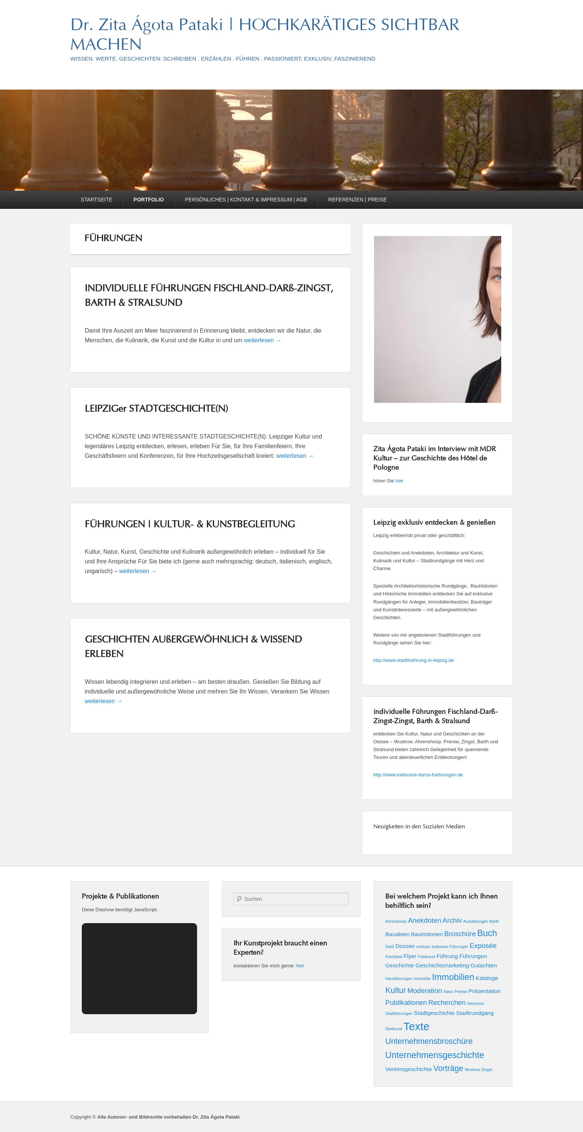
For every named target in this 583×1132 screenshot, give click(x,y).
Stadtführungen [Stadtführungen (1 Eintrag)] (398, 1013)
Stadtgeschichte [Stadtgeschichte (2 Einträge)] (434, 1013)
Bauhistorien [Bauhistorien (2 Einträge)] (427, 934)
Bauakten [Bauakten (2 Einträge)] (397, 934)
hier (399, 480)
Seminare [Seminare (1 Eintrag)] (475, 1003)
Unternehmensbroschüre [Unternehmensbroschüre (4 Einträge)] (429, 1041)
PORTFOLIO (148, 200)
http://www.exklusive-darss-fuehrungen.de (418, 774)
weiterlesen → (262, 340)
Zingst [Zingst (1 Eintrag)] (486, 1069)
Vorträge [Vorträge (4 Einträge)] (448, 1068)
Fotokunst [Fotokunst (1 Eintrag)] (426, 956)
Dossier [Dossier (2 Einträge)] (405, 946)
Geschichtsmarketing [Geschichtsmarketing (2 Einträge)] (442, 965)
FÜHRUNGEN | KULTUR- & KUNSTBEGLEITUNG (190, 525)
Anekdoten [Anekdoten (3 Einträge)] (424, 920)
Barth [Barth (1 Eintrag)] (494, 921)
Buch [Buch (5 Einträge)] (487, 933)
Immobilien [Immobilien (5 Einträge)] (453, 977)
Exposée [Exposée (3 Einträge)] (483, 946)
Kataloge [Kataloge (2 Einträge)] (487, 978)
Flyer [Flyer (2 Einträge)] (410, 956)
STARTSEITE (96, 200)
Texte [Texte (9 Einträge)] (416, 1026)
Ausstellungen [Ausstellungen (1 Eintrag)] (475, 921)
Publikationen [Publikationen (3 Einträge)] (406, 1002)
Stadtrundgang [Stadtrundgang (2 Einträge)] (474, 1013)
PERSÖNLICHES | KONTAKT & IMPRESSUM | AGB (246, 200)
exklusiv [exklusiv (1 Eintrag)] (423, 946)
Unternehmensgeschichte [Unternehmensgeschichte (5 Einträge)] (434, 1055)
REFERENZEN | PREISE (357, 200)
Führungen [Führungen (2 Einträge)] (473, 956)
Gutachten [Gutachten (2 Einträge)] (483, 965)
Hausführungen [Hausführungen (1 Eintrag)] (398, 978)
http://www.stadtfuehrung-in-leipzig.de (413, 660)
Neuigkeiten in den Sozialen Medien (419, 827)
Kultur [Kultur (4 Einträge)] (395, 990)
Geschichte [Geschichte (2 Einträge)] (399, 965)
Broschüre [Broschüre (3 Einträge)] (460, 934)
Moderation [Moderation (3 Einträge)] (425, 990)
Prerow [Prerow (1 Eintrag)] (460, 991)
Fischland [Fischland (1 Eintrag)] (393, 956)
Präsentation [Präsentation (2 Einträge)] (484, 991)
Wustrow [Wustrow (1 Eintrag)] (472, 1069)
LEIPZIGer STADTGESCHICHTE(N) (156, 409)
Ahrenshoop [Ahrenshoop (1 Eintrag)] (395, 921)
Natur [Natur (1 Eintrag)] (448, 991)
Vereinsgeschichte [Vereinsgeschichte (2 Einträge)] (408, 1069)
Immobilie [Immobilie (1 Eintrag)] (422, 978)
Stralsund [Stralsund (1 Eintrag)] (393, 1028)
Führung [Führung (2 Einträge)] (447, 956)
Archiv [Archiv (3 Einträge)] (452, 920)
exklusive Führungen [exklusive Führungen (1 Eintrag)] (450, 946)
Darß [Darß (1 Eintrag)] (389, 946)
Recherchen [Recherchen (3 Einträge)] (447, 1002)
